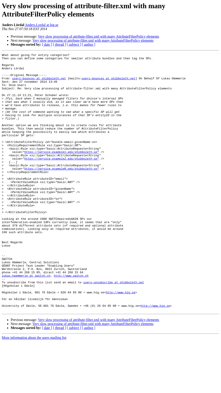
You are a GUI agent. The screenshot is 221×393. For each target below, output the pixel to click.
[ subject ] (74, 44)
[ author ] (88, 44)
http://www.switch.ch (71, 320)
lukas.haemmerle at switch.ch (26, 320)
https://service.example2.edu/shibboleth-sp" (61, 180)
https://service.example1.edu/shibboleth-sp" (61, 172)
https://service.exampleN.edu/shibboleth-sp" (61, 192)
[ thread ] (59, 44)
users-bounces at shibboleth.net (39, 84)
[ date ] (47, 44)
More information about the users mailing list (34, 389)
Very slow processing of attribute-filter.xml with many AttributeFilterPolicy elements (98, 36)
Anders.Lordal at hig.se (41, 25)
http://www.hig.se (120, 340)
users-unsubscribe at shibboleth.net (113, 328)
